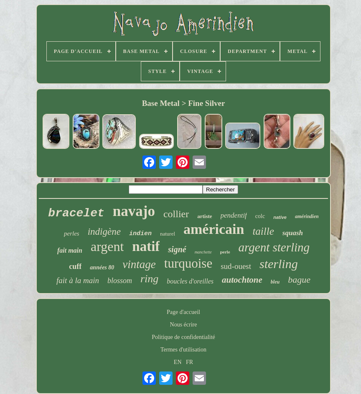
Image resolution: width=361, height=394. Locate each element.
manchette (203, 252)
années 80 (102, 267)
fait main (69, 250)
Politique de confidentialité (183, 337)
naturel (167, 234)
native (280, 217)
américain (213, 229)
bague (299, 279)
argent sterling (274, 247)
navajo (134, 211)
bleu (275, 282)
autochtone (242, 280)
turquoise (188, 263)
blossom (119, 280)
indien (140, 233)
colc (260, 216)
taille (263, 231)
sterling (278, 264)
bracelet (76, 213)
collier (176, 213)
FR (189, 362)
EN (178, 362)
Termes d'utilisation (183, 349)
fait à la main (77, 280)
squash (292, 233)
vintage (138, 264)
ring (149, 279)
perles (71, 233)
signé (177, 249)
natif (146, 246)
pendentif (234, 215)
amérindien (307, 216)
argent (107, 246)
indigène (104, 231)
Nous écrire (183, 324)
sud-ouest (236, 266)
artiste (204, 216)
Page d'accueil (183, 312)
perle (225, 251)
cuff (75, 266)
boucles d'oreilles (190, 281)
